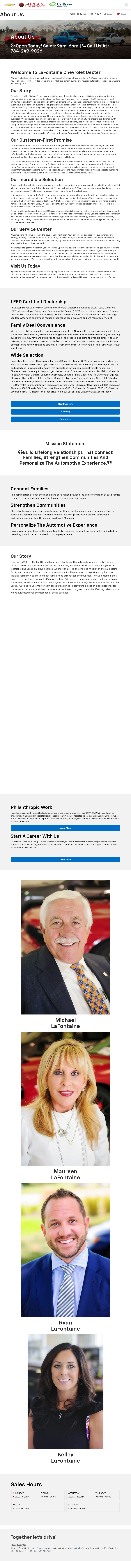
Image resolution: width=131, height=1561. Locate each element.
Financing (65, 412)
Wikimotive (74, 1548)
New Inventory (65, 404)
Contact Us (65, 419)
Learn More (65, 828)
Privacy (48, 1548)
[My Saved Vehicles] (121, 14)
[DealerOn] (18, 1545)
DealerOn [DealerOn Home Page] (31, 1548)
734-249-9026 (26, 51)
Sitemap (40, 1548)
